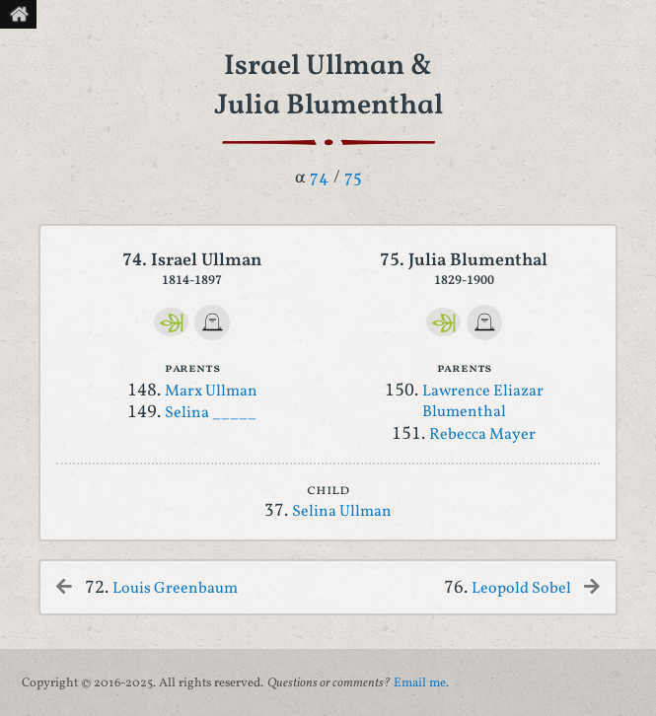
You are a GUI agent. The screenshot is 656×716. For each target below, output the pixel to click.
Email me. (421, 683)
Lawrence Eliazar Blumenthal (483, 402)
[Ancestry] (171, 322)
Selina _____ (210, 413)
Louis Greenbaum (175, 589)
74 (319, 178)
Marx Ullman (211, 391)
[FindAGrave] (212, 322)
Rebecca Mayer (482, 435)
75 (353, 178)
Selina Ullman (342, 512)
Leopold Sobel (521, 589)
